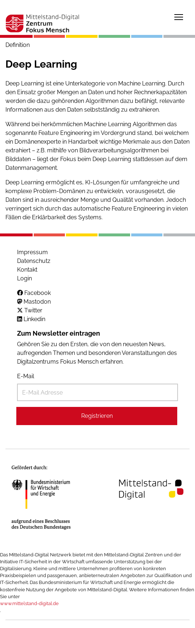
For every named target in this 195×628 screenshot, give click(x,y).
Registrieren (97, 415)
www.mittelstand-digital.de (29, 603)
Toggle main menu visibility (179, 15)
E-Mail (25, 376)
